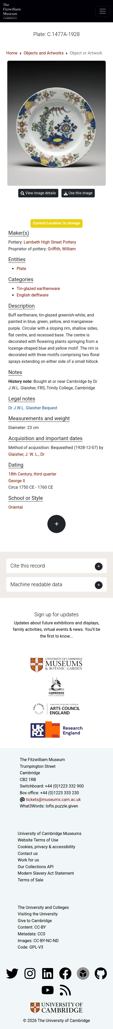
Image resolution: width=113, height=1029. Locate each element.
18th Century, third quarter (32, 474)
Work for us (28, 860)
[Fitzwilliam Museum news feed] (65, 989)
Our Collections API (36, 866)
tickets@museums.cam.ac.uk (53, 799)
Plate (21, 268)
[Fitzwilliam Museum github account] (100, 973)
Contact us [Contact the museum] (28, 853)
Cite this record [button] (27, 566)
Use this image (78, 193)
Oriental (15, 507)
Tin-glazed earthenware (38, 288)
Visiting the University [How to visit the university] (38, 913)
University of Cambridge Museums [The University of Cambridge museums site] (49, 833)
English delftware (32, 295)
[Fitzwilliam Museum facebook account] (48, 973)
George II (16, 480)
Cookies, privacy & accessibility (46, 846)
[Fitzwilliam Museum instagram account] (30, 973)
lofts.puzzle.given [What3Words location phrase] (62, 806)
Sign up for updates (56, 614)
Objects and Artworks (44, 53)
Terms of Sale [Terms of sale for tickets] (30, 880)
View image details (38, 193)
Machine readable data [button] (36, 584)
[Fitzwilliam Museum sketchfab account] (83, 973)
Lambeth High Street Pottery (50, 242)
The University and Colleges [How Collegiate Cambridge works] (43, 907)
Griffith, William (62, 248)
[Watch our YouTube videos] (48, 989)
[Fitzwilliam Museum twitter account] (13, 973)
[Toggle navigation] (102, 11)
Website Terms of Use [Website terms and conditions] (38, 840)
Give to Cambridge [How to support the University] (35, 920)
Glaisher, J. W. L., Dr (26, 454)
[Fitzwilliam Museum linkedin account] (66, 973)
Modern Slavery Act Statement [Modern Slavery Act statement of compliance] (46, 873)
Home (11, 53)
